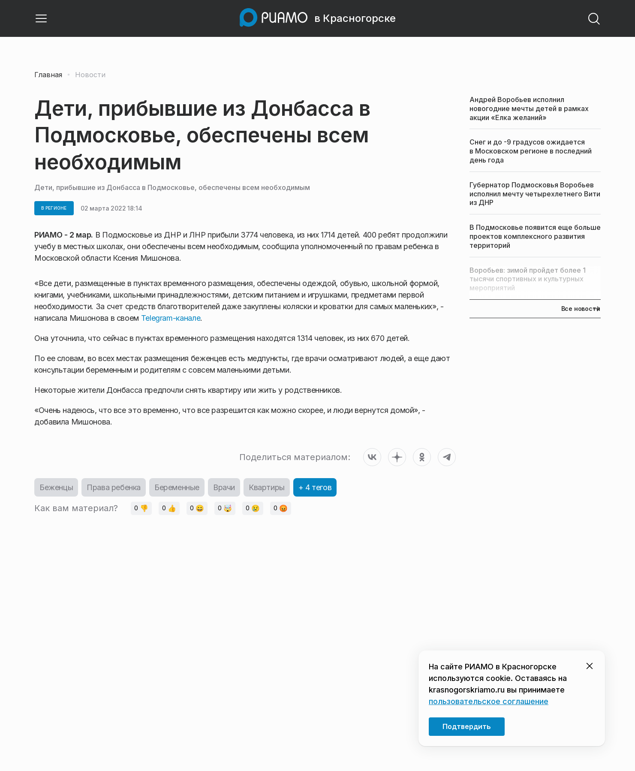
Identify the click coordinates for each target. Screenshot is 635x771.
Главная (48, 74)
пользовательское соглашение (488, 701)
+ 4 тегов (314, 487)
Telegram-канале (171, 317)
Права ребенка (114, 487)
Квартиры (267, 487)
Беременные (176, 487)
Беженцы (56, 487)
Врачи (224, 487)
